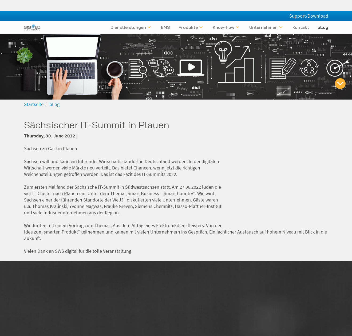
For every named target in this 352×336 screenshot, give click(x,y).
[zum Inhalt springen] (340, 83)
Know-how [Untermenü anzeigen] (223, 27)
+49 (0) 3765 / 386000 (164, 307)
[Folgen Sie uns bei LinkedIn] (315, 274)
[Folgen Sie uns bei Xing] (306, 274)
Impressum (243, 298)
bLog (323, 27)
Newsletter (317, 307)
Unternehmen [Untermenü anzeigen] (263, 27)
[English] (325, 16)
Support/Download (308, 5)
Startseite (33, 104)
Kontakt (300, 27)
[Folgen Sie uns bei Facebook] (324, 274)
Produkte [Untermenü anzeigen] (188, 27)
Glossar (320, 298)
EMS (165, 27)
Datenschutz (273, 298)
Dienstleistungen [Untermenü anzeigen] (128, 27)
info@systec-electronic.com (153, 298)
